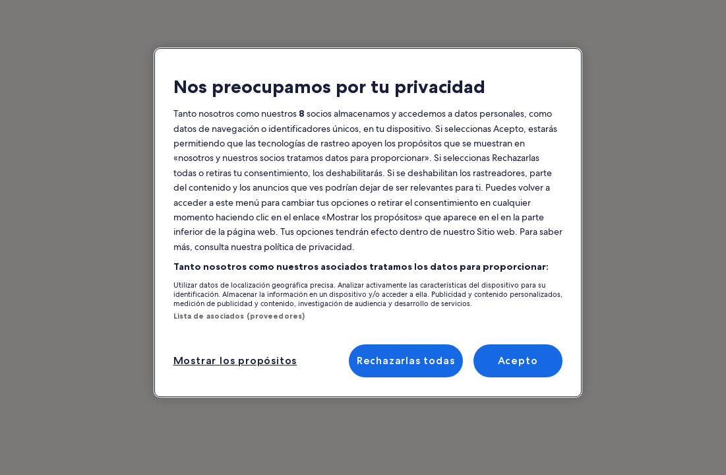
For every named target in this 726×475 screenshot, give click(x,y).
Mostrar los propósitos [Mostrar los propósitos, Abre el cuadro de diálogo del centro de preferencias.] (235, 360)
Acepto (518, 360)
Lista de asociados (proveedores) (239, 316)
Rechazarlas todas (406, 360)
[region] (368, 223)
